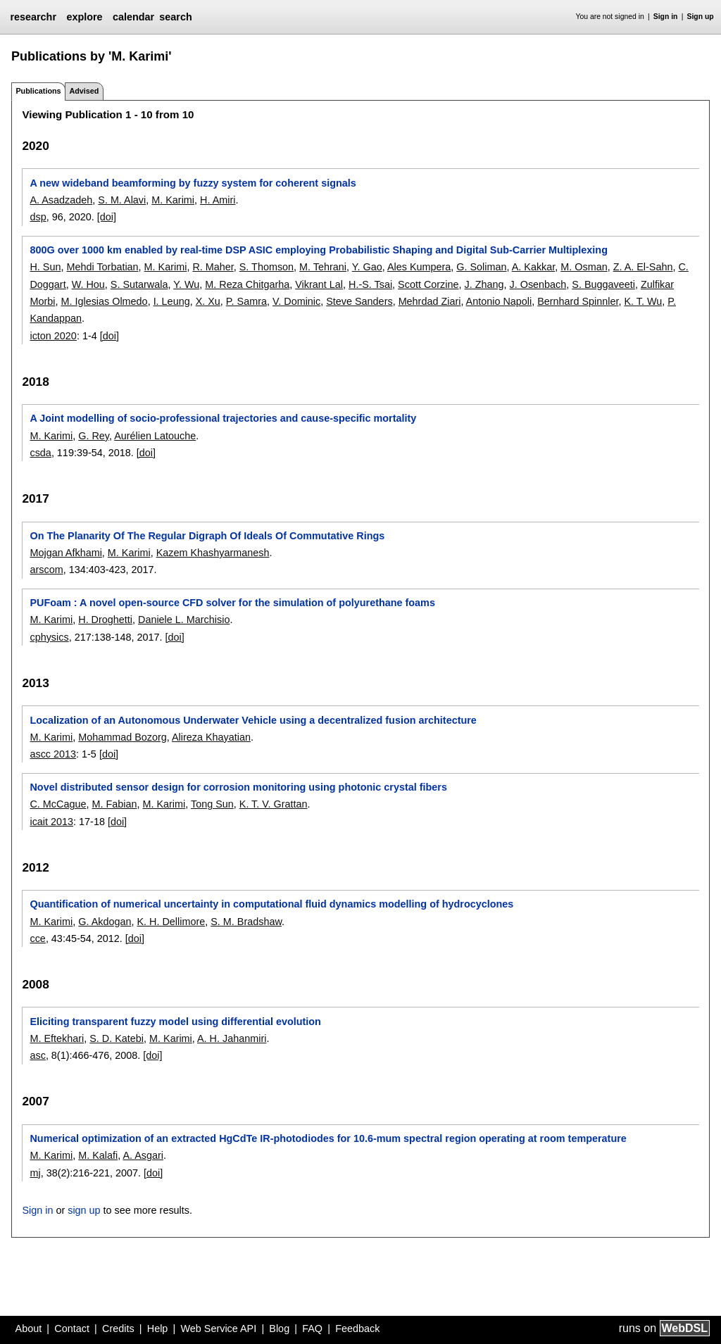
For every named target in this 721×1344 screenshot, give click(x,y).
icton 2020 (53, 335)
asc (37, 1055)
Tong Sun (212, 804)
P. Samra (246, 301)
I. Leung (171, 301)
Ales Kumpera (419, 266)
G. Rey (93, 435)
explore (84, 17)
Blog (279, 1328)
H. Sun (45, 266)
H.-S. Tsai (370, 284)
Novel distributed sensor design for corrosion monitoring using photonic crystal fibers (238, 787)
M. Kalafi (98, 1155)
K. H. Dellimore (171, 921)
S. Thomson (266, 266)
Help (157, 1328)
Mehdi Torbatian (102, 266)
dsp (38, 216)
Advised (84, 91)
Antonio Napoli (499, 301)
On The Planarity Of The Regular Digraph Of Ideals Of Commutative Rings (207, 535)
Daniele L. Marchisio (184, 619)
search (175, 17)
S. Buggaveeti (603, 284)
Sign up (700, 16)
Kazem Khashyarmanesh (213, 552)
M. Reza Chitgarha (247, 284)
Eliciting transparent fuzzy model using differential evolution (175, 1021)
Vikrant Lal (319, 284)
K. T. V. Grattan (273, 804)
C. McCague (58, 804)
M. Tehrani (322, 266)
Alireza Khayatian (211, 737)
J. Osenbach (538, 284)
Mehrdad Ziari (430, 301)
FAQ (312, 1328)
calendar (133, 17)
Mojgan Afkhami (65, 552)
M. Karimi (172, 200)
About (28, 1328)
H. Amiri (217, 200)
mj (35, 1173)
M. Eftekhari (57, 1038)
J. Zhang (484, 284)
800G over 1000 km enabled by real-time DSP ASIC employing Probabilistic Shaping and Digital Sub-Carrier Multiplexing (318, 250)
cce (37, 938)
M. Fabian (114, 804)
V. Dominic (296, 301)
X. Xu (208, 301)
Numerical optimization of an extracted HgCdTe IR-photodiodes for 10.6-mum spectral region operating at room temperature (328, 1138)
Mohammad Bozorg (122, 737)
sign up (84, 1210)
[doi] (106, 216)
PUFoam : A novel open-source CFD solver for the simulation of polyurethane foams (232, 602)
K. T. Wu (643, 301)
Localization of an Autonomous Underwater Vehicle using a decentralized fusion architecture (253, 720)
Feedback (357, 1328)
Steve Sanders (359, 301)
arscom (46, 569)
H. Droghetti (105, 619)
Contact (71, 1328)
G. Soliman (481, 266)
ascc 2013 (53, 754)
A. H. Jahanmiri (231, 1038)
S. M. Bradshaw (246, 921)
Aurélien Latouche (155, 435)
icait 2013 (51, 821)
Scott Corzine (428, 284)
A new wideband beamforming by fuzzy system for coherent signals (193, 183)
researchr (33, 17)
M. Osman (583, 266)
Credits (118, 1328)
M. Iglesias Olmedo (104, 301)
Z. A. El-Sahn (643, 266)
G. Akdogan (104, 921)
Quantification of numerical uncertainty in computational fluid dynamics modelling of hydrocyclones (271, 904)
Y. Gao (367, 266)
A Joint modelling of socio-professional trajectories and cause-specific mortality (223, 418)
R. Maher (212, 266)
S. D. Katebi (116, 1038)
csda (40, 452)
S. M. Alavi (122, 200)
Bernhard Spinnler (577, 301)
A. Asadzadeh (61, 200)
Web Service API (218, 1328)
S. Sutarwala (139, 284)
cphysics (49, 637)
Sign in (665, 16)
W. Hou (88, 284)
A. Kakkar (534, 266)
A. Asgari (143, 1155)
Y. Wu (186, 284)
